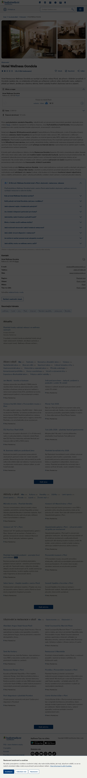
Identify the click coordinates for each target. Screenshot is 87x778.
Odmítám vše (21, 772)
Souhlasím (9, 772)
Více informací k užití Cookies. (61, 766)
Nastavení (34, 772)
